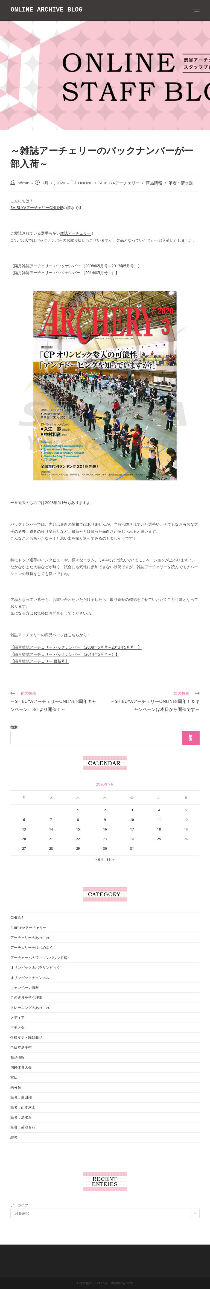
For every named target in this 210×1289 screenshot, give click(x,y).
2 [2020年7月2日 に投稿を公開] (105, 810)
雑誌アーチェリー (75, 233)
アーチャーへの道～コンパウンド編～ (40, 957)
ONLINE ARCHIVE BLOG (47, 10)
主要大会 (17, 1027)
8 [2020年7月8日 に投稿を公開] (78, 819)
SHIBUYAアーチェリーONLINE (36, 207)
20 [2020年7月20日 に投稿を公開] (24, 839)
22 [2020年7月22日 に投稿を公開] (78, 839)
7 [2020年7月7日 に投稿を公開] (51, 819)
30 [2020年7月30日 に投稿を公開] (105, 848)
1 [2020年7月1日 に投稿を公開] (78, 810)
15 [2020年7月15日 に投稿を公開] (78, 829)
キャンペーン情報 (24, 987)
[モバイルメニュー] (197, 10)
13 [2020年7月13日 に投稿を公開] (24, 829)
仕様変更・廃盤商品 (26, 1037)
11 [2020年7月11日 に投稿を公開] (159, 819)
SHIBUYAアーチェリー (119, 182)
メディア (17, 1017)
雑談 (14, 1137)
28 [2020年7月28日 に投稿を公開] (51, 848)
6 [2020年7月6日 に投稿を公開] (24, 819)
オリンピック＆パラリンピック (35, 967)
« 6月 (99, 859)
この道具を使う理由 (26, 997)
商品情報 (154, 182)
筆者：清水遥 (180, 182)
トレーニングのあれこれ (29, 1007)
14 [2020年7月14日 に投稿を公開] (51, 829)
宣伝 (14, 1077)
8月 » (110, 859)
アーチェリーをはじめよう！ (33, 947)
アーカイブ (19, 1205)
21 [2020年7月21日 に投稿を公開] (51, 839)
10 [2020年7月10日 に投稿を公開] (132, 819)
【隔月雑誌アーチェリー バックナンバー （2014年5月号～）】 (64, 272)
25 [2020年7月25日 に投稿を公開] (159, 839)
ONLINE (85, 182)
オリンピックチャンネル (29, 977)
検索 (14, 727)
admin (23, 182)
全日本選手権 (21, 1047)
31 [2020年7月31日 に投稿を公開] (132, 848)
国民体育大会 (21, 1067)
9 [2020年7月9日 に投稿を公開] (105, 819)
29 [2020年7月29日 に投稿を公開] (78, 848)
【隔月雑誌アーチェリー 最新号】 (39, 661)
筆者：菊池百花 (22, 1127)
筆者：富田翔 (21, 1097)
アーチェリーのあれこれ (29, 937)
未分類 (15, 1087)
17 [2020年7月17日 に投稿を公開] (132, 829)
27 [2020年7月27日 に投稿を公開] (24, 848)
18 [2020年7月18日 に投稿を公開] (159, 829)
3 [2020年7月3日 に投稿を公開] (132, 810)
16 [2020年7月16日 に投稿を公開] (105, 829)
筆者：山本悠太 (22, 1107)
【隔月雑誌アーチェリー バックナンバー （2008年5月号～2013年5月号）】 (75, 265)
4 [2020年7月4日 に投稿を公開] (159, 810)
